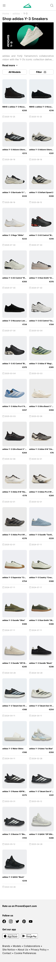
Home (5, 13)
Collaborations (32, 946)
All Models (15, 72)
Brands (6, 946)
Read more (10, 65)
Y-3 (25, 13)
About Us (23, 949)
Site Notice (8, 949)
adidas (16, 13)
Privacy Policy (39, 949)
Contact (6, 953)
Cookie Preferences (25, 953)
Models (17, 946)
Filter (41, 72)
